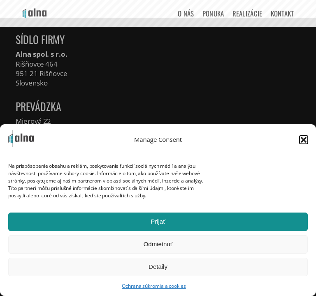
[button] (304, 140)
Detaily (158, 266)
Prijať (158, 221)
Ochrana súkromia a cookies (154, 285)
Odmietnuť (158, 243)
